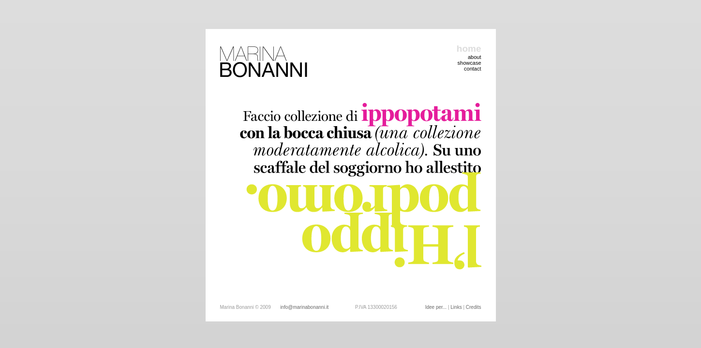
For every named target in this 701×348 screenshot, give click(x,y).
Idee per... (436, 307)
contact (472, 69)
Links (456, 307)
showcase (469, 63)
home (469, 49)
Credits (473, 307)
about (474, 57)
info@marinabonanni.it (304, 307)
